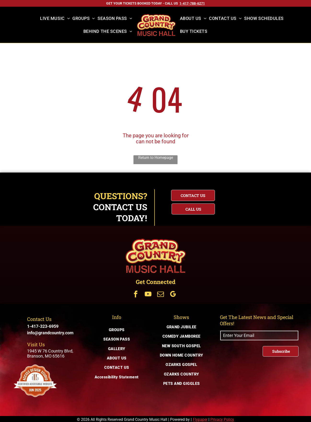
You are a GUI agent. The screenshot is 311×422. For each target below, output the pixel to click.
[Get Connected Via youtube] (148, 294)
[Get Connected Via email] (161, 294)
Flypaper (200, 419)
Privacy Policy (222, 419)
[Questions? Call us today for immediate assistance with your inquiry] (193, 208)
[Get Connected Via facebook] (136, 294)
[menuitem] (55, 18)
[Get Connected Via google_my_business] (173, 294)
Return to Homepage (155, 157)
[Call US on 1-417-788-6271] (192, 3)
